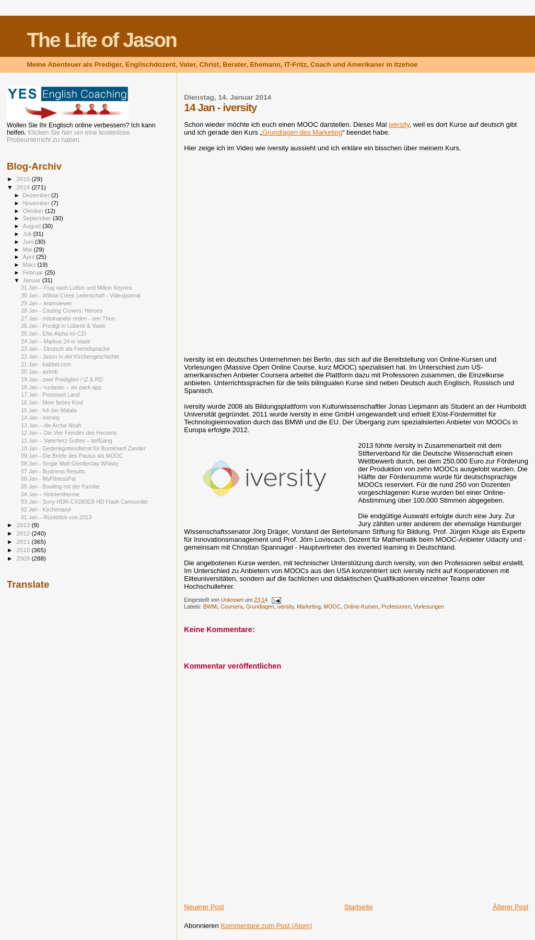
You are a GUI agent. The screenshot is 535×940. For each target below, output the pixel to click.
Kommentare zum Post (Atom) (266, 926)
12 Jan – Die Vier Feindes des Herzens (69, 433)
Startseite (358, 907)
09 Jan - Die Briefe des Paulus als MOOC (72, 456)
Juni (29, 242)
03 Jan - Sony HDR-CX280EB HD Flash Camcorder (84, 501)
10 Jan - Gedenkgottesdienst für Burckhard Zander (83, 448)
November (37, 203)
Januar (32, 280)
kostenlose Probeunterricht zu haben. (68, 136)
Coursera (231, 607)
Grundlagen (260, 607)
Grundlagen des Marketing (302, 132)
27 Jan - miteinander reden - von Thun (68, 318)
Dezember (37, 195)
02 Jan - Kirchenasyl (46, 509)
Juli (28, 234)
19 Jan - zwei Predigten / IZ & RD (62, 379)
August (33, 226)
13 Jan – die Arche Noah (51, 425)
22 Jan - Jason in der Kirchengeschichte (70, 356)
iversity (399, 124)
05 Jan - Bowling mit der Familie (60, 486)
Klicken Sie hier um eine (62, 132)
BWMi (210, 607)
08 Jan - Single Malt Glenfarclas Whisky (70, 463)
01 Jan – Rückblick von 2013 (56, 517)
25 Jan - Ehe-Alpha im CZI (53, 333)
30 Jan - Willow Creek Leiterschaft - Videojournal (81, 295)
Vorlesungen (429, 607)
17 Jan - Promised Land (50, 394)
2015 (23, 178)
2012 (23, 533)
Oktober (34, 211)
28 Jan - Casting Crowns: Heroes (61, 310)
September (38, 218)
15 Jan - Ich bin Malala (48, 410)
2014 (23, 187)
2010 (23, 549)
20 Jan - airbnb (39, 371)
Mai (28, 249)
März (30, 264)
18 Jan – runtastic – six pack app (61, 387)
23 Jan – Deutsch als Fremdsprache (65, 349)
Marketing (309, 607)
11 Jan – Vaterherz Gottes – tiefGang (66, 440)
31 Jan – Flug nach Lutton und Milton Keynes (76, 287)
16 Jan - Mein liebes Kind (52, 402)
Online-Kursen (361, 607)
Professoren (396, 607)
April (29, 257)
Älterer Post (510, 907)
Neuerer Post (204, 907)
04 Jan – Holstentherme (50, 494)
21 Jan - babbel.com (46, 364)
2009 (23, 558)
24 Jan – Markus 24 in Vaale (55, 341)
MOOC (332, 607)
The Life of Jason (102, 40)
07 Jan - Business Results (53, 471)
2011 (23, 541)
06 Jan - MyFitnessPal (48, 478)
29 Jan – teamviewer (46, 303)
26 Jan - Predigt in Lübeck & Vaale (63, 326)
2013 (23, 524)
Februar (34, 272)
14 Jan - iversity (40, 417)
